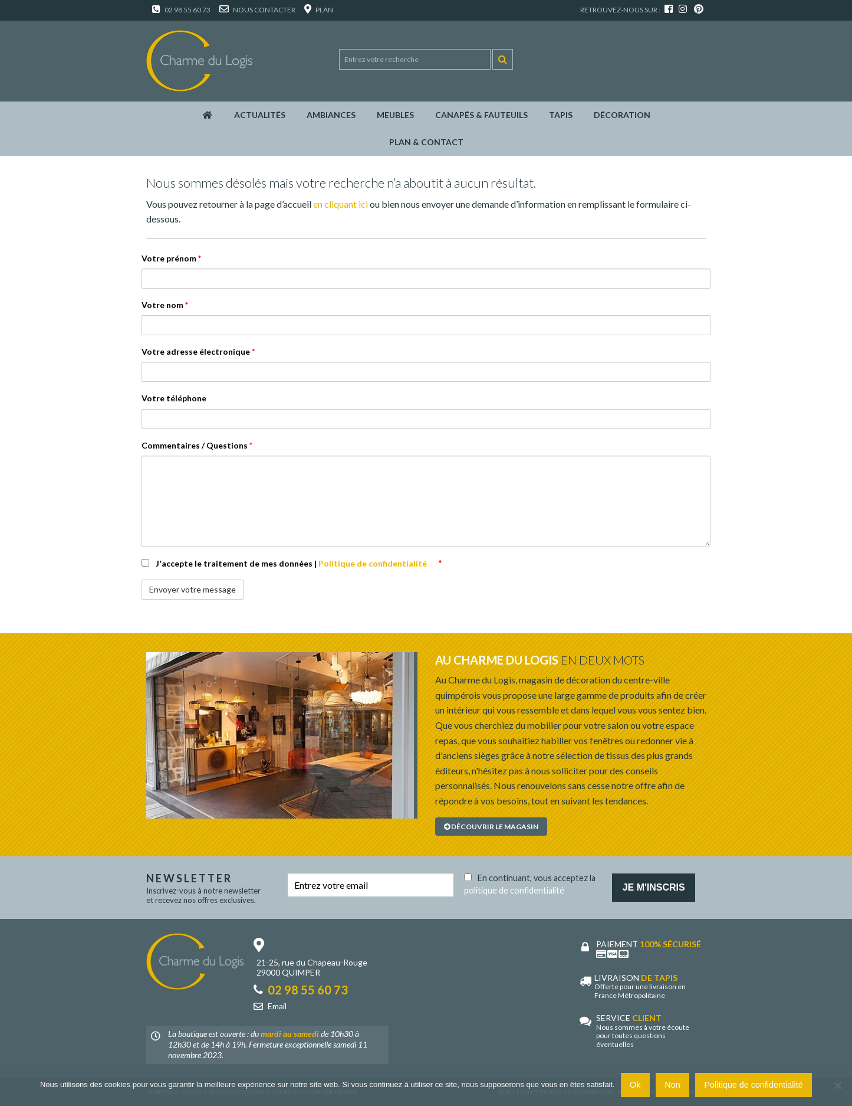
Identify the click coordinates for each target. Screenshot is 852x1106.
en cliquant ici (340, 204)
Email (277, 1006)
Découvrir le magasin (491, 826)
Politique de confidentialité (373, 563)
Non (672, 1084)
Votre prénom (171, 258)
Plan (318, 9)
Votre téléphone (174, 398)
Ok (635, 1084)
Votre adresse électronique (198, 351)
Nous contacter (257, 9)
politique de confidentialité (514, 890)
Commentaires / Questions (197, 445)
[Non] (837, 1085)
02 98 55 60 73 (181, 9)
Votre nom (165, 305)
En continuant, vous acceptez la (530, 882)
